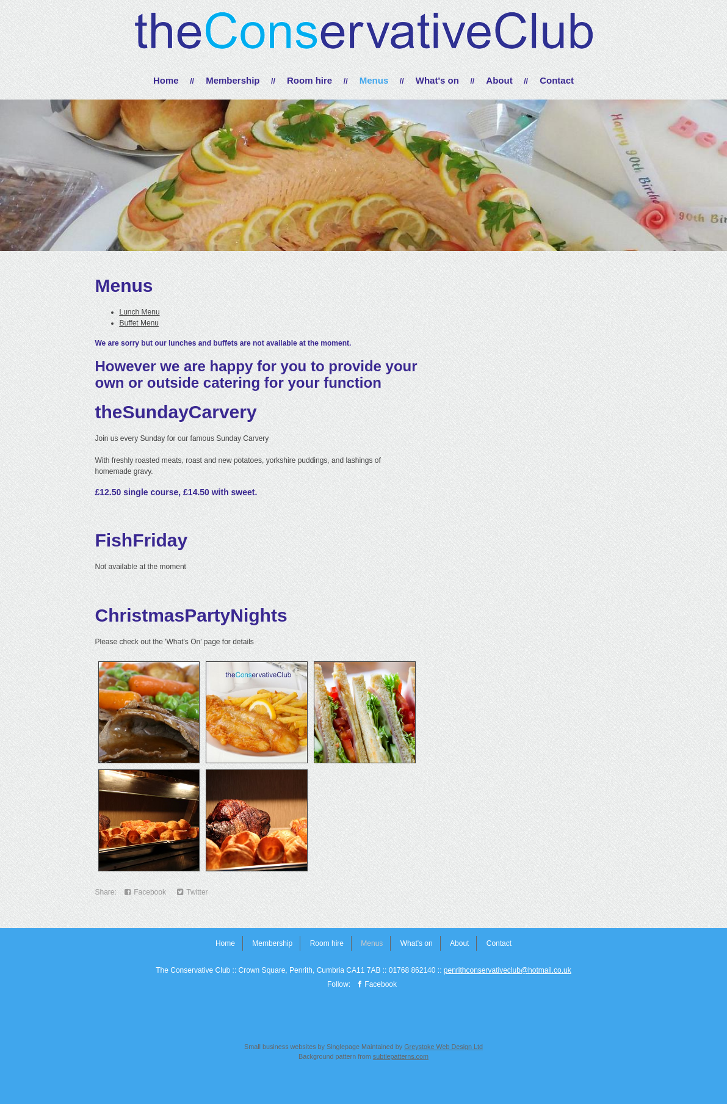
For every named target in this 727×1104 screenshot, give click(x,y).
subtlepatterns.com (401, 1056)
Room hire (309, 80)
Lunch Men (138, 312)
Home (166, 80)
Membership (232, 80)
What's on (437, 80)
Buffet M (133, 323)
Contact (557, 80)
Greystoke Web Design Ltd (443, 1046)
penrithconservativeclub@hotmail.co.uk (507, 970)
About (499, 80)
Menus (374, 80)
